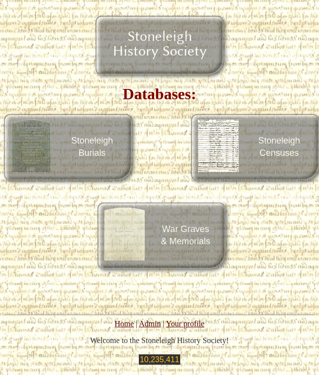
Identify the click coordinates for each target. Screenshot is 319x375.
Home (124, 323)
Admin (149, 323)
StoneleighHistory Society (160, 43)
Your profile (185, 323)
